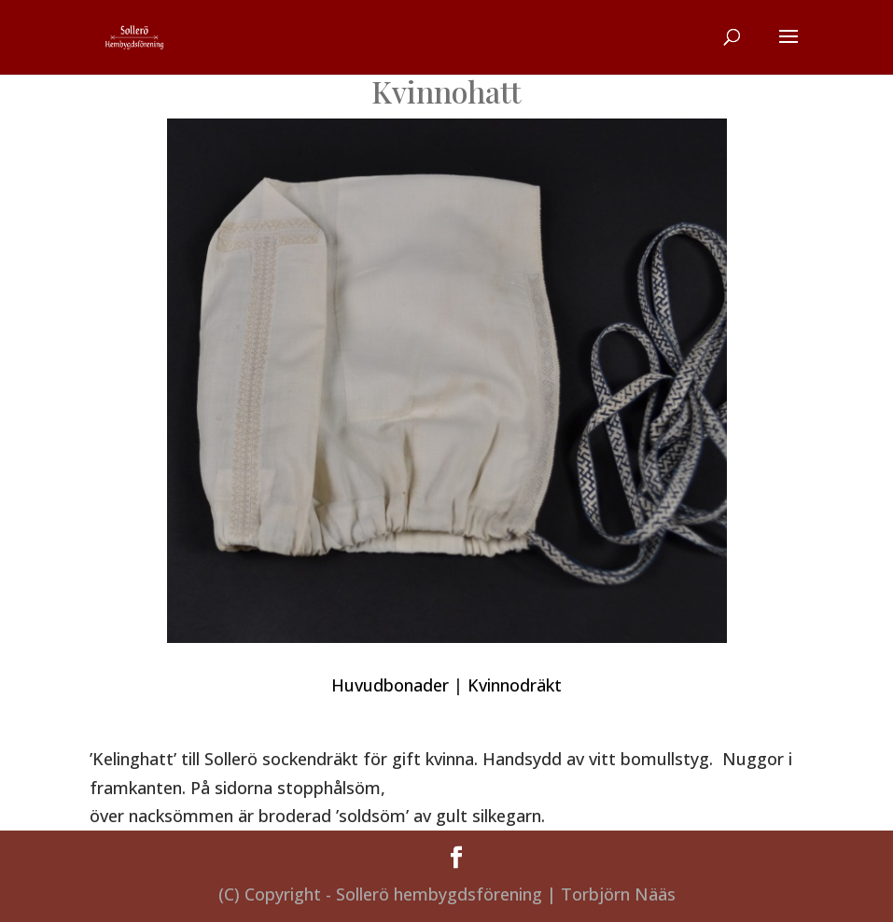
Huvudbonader (390, 685)
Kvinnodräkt (514, 685)
